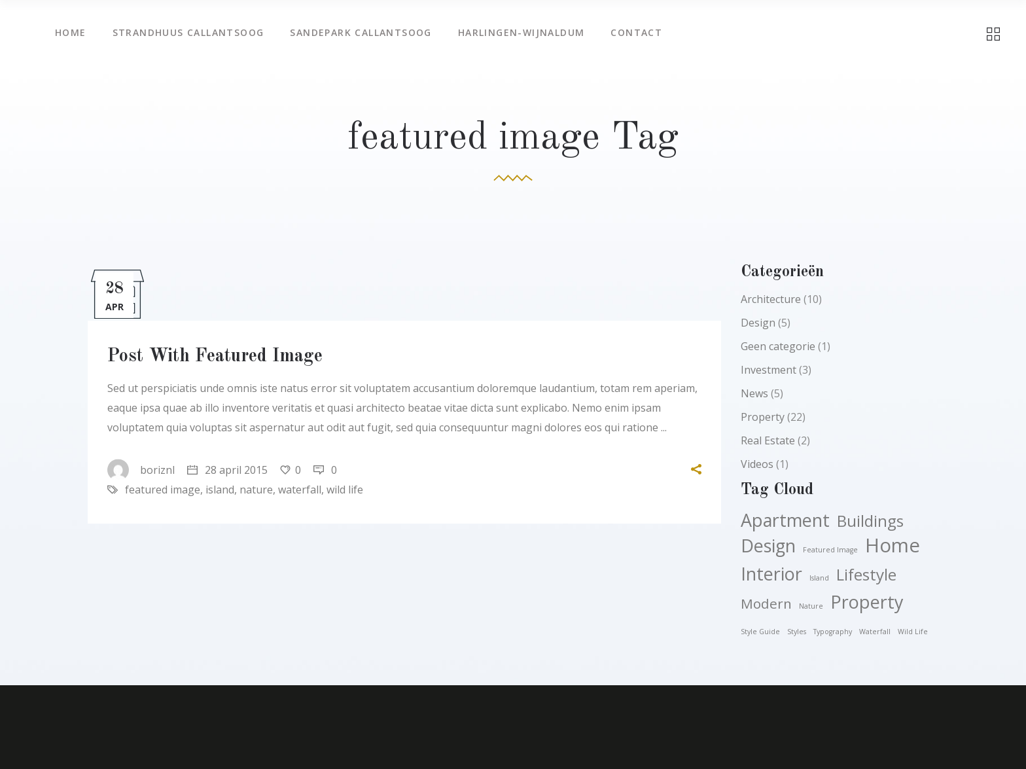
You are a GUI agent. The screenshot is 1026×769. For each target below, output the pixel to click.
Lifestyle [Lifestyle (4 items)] (866, 574)
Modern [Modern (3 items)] (766, 603)
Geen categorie (778, 346)
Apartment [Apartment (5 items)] (785, 520)
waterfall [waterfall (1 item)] (875, 631)
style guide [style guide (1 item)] (760, 631)
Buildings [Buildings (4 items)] (870, 521)
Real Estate (768, 440)
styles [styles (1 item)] (796, 631)
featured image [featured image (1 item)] (830, 549)
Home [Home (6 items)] (892, 545)
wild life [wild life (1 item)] (913, 631)
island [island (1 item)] (819, 577)
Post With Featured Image (215, 357)
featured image (162, 489)
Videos (757, 464)
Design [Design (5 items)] (768, 546)
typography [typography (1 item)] (832, 631)
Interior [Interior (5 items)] (771, 574)
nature (256, 489)
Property (763, 417)
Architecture (771, 299)
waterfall (299, 489)
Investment (768, 370)
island (219, 489)
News (754, 393)
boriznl (141, 470)
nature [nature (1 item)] (811, 606)
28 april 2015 (227, 470)
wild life (345, 489)
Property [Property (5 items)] (867, 602)
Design (758, 322)
